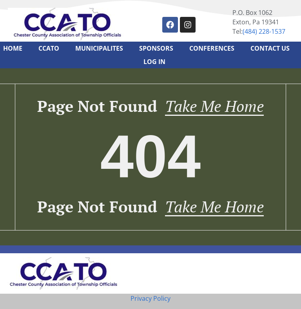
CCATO (48, 48)
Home (12, 48)
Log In (154, 61)
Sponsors (156, 48)
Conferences (211, 48)
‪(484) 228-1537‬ (264, 31)
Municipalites (99, 48)
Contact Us (270, 48)
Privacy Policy (150, 298)
